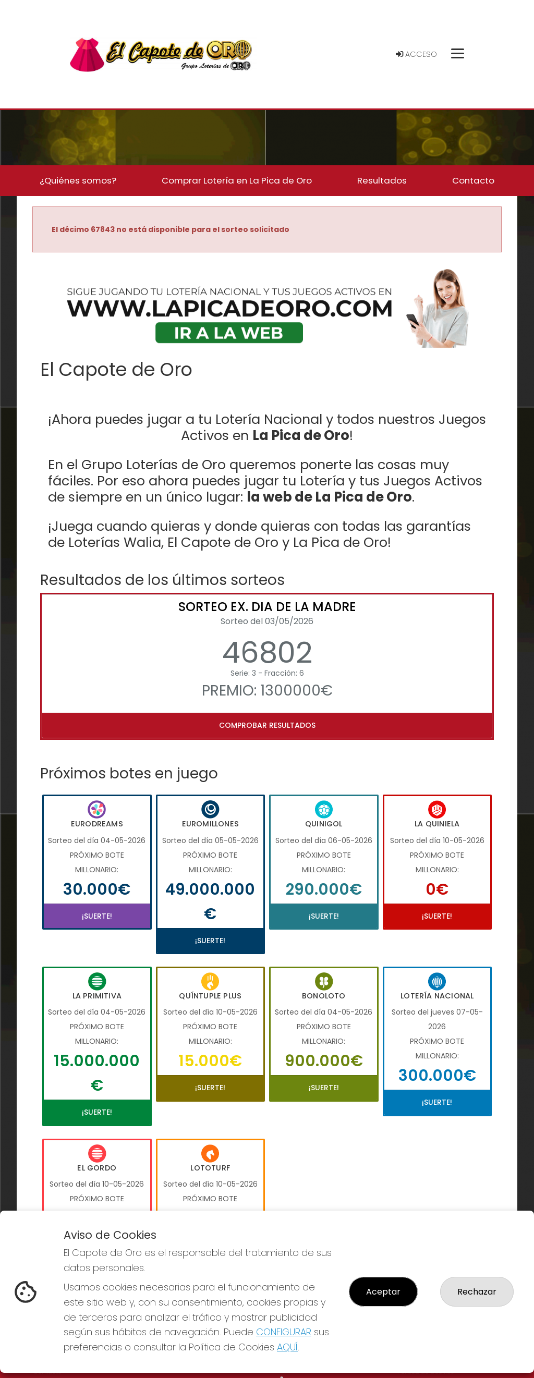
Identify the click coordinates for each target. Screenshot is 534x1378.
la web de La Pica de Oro (329, 496)
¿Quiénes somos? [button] (78, 180)
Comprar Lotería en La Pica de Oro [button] (237, 180)
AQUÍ (287, 1346)
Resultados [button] (382, 180)
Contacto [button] (473, 180)
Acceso (416, 54)
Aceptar (383, 1292)
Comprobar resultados (267, 725)
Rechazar (476, 1292)
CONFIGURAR (283, 1331)
